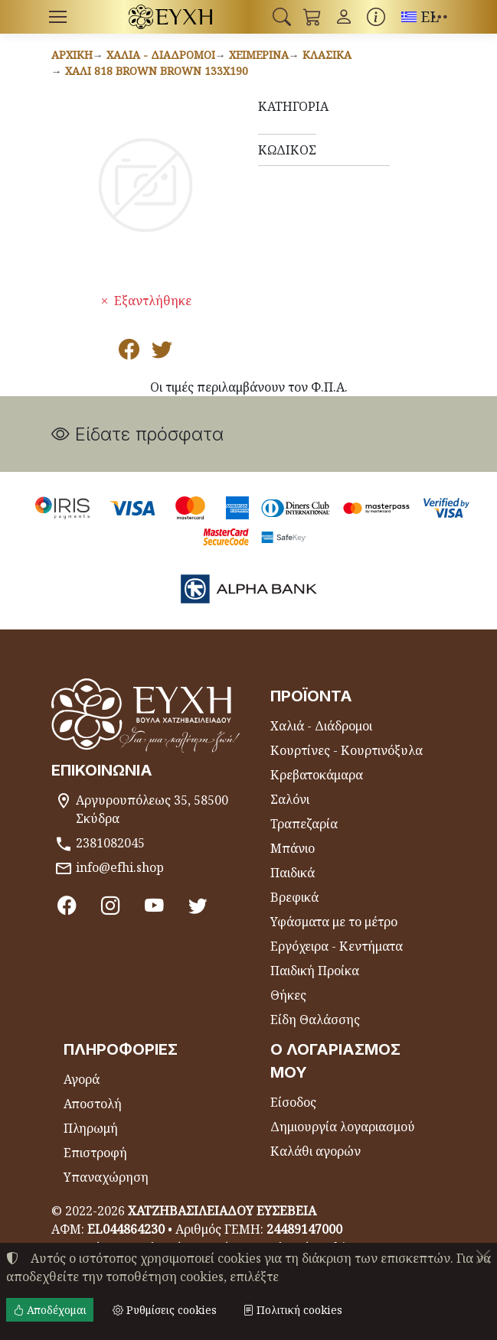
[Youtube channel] (154, 906)
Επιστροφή (95, 1152)
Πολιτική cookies (292, 1310)
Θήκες (288, 995)
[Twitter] (198, 906)
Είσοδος (293, 1102)
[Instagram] (110, 906)
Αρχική (72, 54)
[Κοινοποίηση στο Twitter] (162, 352)
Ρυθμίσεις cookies (165, 1310)
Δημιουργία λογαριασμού (342, 1126)
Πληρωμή (91, 1128)
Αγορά (82, 1079)
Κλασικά (326, 54)
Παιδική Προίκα (314, 970)
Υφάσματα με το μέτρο (333, 921)
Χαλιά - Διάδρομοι (160, 54)
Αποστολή (93, 1103)
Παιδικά (292, 872)
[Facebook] (67, 906)
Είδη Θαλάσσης (315, 1019)
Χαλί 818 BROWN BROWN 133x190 (156, 70)
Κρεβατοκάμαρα (316, 774)
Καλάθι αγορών (315, 1151)
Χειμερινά (259, 54)
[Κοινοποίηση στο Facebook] (129, 352)
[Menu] (58, 17)
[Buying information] (376, 17)
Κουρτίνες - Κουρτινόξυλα (346, 750)
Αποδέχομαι (50, 1310)
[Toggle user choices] (344, 17)
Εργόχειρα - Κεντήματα (336, 946)
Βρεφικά (294, 897)
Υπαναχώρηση (106, 1177)
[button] (281, 17)
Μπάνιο (292, 848)
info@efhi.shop (120, 867)
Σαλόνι (289, 799)
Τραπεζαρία (304, 823)
